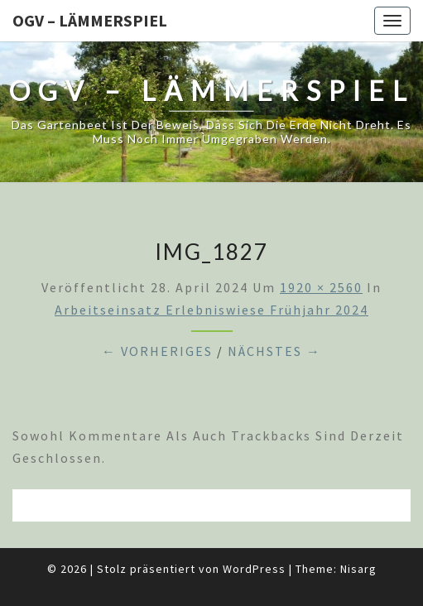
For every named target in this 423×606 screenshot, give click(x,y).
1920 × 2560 (321, 287)
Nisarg (358, 568)
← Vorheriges (157, 351)
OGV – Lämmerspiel (89, 20)
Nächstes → (274, 351)
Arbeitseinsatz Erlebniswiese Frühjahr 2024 (211, 309)
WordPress (254, 568)
